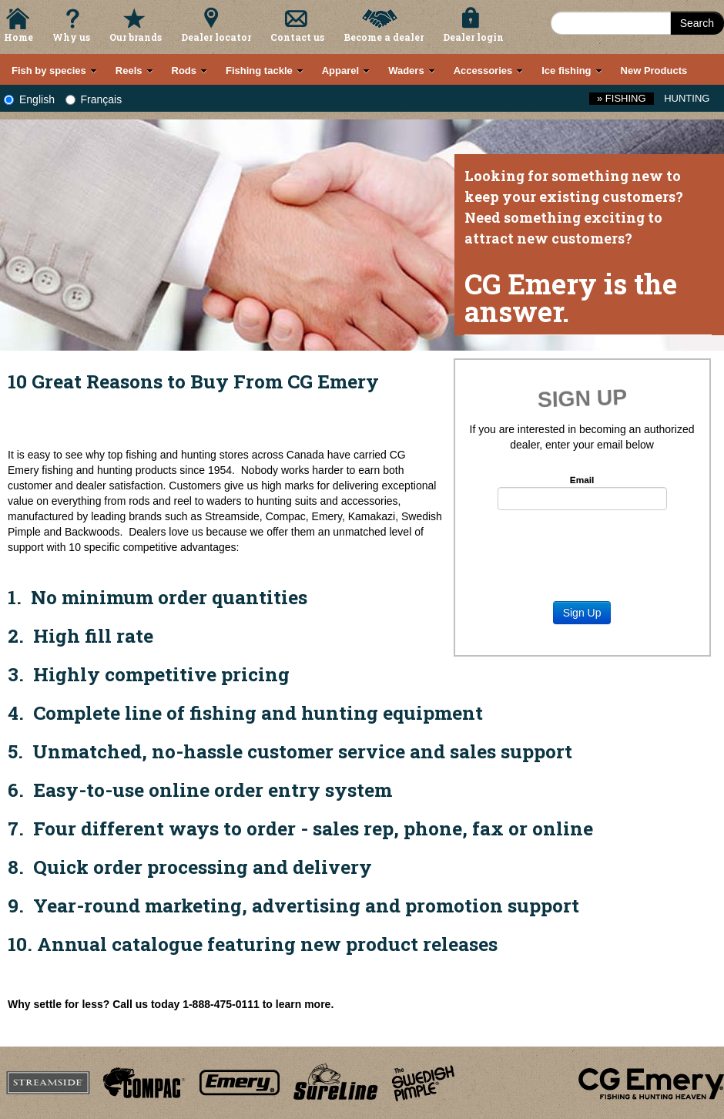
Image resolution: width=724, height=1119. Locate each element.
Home (18, 37)
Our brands (135, 37)
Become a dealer (384, 37)
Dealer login (473, 37)
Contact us (297, 37)
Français (93, 99)
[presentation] (582, 548)
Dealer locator (216, 37)
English (29, 99)
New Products (654, 70)
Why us (71, 37)
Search (697, 23)
